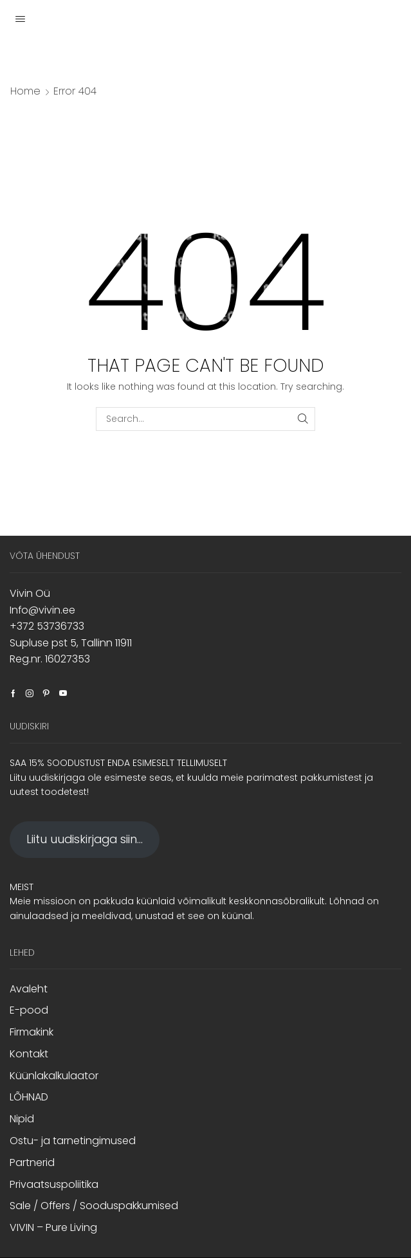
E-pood (29, 1010)
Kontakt (29, 1053)
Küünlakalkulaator (54, 1075)
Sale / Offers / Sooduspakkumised (94, 1205)
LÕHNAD (29, 1096)
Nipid (22, 1118)
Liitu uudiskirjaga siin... (84, 839)
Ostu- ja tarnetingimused (73, 1140)
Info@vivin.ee (42, 610)
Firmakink (31, 1032)
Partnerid (32, 1162)
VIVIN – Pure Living (53, 1227)
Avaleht (29, 989)
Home (25, 91)
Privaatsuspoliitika (54, 1184)
